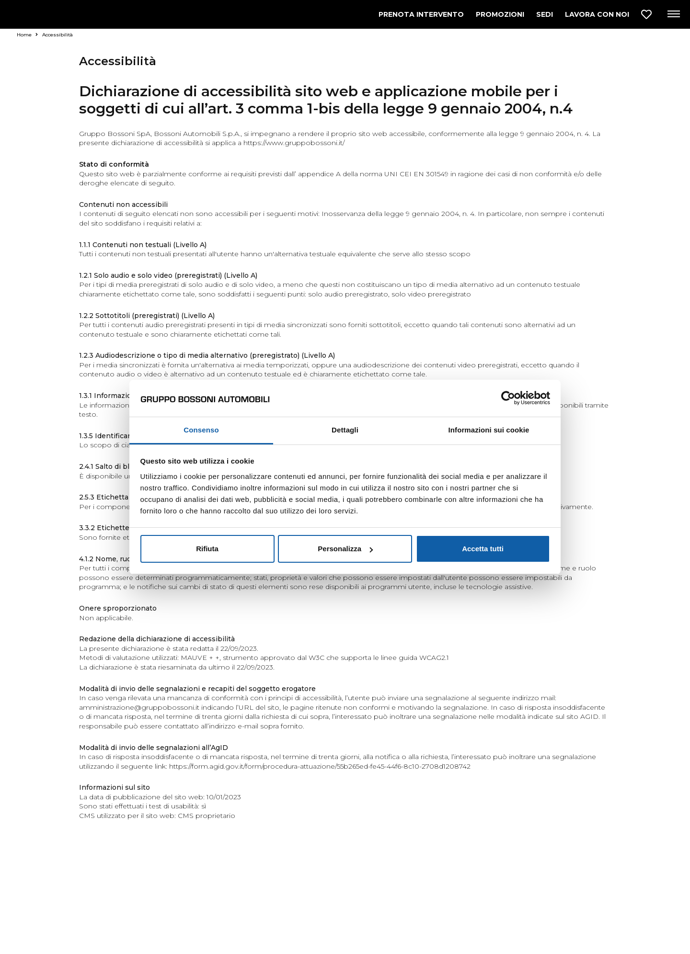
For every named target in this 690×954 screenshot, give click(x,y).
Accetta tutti (483, 549)
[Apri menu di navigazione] (673, 14)
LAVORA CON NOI (597, 14)
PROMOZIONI (500, 14)
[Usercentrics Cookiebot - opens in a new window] (508, 398)
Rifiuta (207, 549)
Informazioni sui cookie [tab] (488, 430)
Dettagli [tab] (345, 430)
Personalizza (345, 549)
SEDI (544, 14)
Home (27, 35)
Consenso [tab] (201, 430)
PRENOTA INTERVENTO (421, 14)
